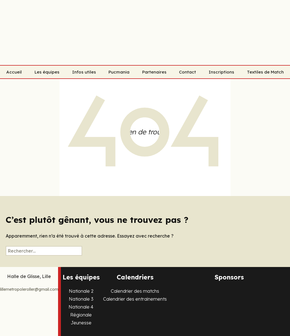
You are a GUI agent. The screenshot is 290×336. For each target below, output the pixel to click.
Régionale (81, 315)
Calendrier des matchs (135, 291)
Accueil (14, 72)
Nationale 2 (81, 291)
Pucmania (118, 72)
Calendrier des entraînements (135, 299)
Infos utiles (84, 72)
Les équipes (47, 72)
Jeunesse (81, 323)
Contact (187, 72)
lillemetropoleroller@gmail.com (29, 289)
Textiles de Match (265, 72)
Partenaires (154, 72)
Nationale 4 (81, 307)
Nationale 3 (81, 299)
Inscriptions (221, 72)
